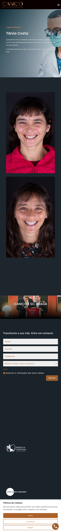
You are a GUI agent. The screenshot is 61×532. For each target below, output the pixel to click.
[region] (30, 515)
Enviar (52, 378)
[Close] (59, 500)
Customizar (30, 521)
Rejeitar (30, 528)
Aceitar (30, 515)
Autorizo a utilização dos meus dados (23, 373)
